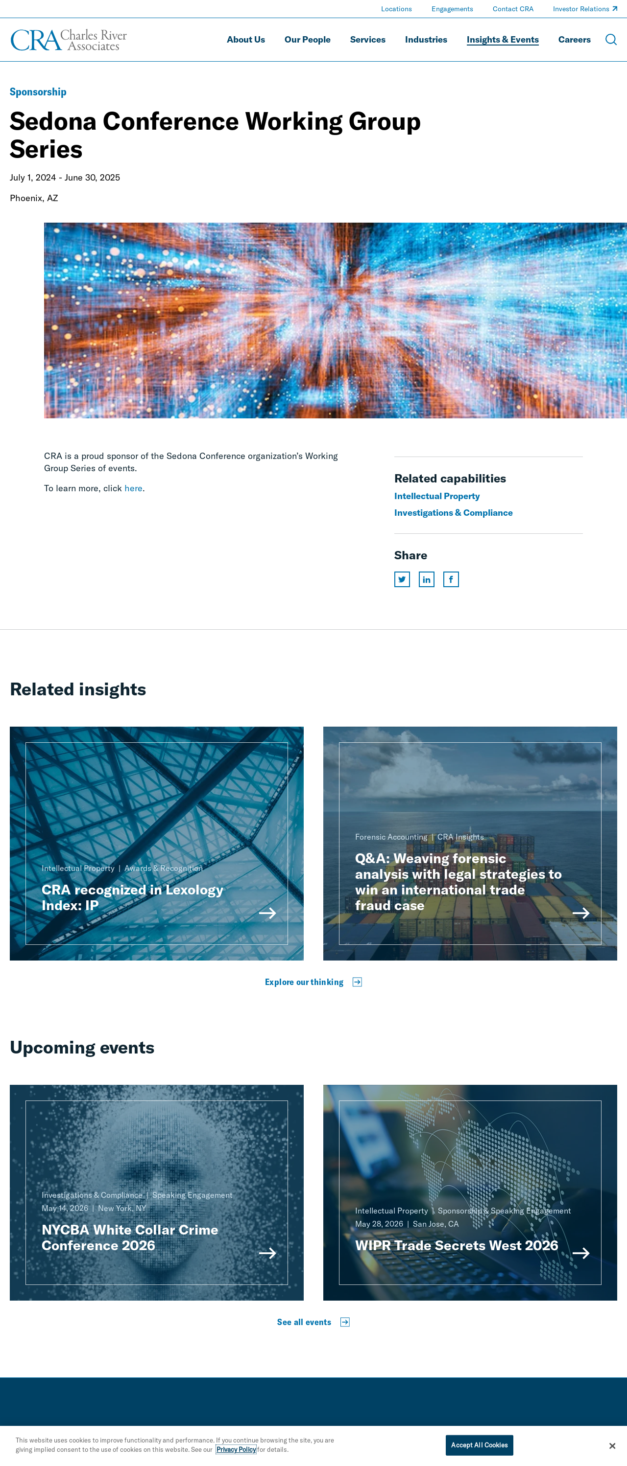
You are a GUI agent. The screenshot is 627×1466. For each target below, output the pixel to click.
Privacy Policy (236, 1452)
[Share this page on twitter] (402, 579)
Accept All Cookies (479, 1447)
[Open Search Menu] (611, 40)
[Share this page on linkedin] (426, 579)
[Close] (612, 1448)
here (133, 488)
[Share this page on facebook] (451, 579)
